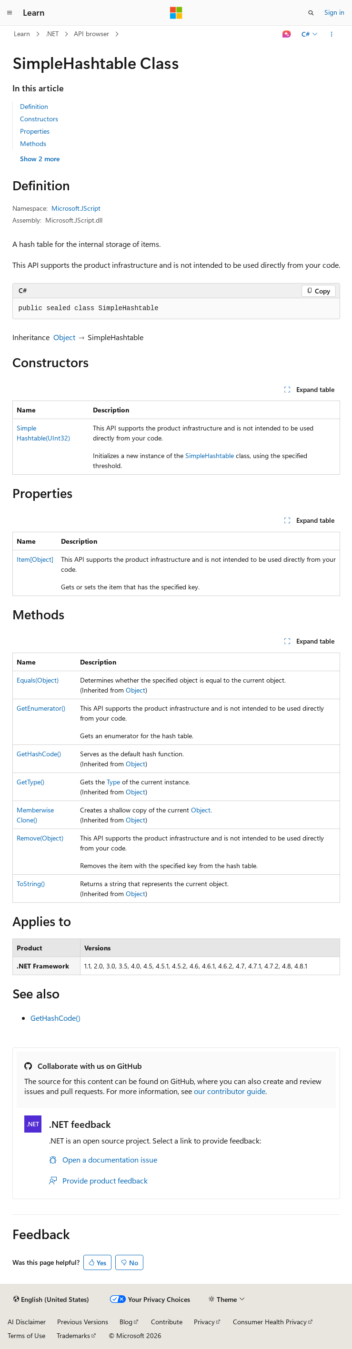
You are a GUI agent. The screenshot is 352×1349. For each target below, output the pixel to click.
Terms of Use (26, 1335)
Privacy (204, 1321)
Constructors (39, 118)
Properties (35, 131)
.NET (52, 33)
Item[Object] (35, 559)
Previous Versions (82, 1321)
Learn (22, 33)
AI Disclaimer (27, 1321)
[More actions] (331, 34)
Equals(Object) (38, 679)
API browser (91, 33)
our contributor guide (229, 1091)
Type (113, 781)
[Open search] (311, 12)
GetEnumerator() (41, 708)
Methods (33, 143)
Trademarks (73, 1335)
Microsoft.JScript (76, 208)
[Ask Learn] (286, 34)
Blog (126, 1321)
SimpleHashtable (209, 455)
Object (64, 337)
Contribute (166, 1321)
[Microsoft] (176, 13)
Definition (34, 106)
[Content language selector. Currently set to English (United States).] (51, 1299)
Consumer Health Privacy (270, 1321)
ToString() (31, 883)
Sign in (334, 12)
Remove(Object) (40, 837)
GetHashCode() (39, 753)
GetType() (30, 781)
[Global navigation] (9, 12)
